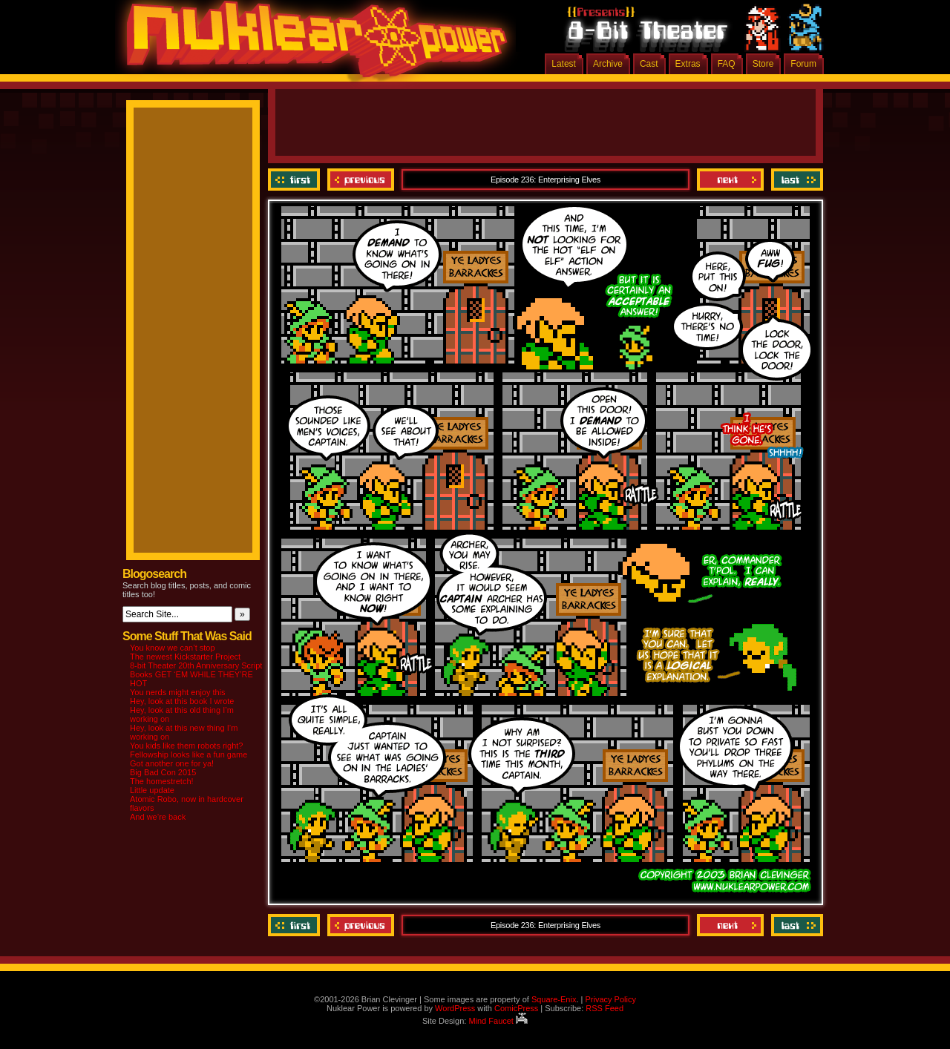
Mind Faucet (498, 1020)
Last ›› (795, 179)
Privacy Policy (610, 999)
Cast (649, 64)
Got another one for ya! (172, 763)
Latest (563, 64)
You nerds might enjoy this (178, 692)
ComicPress (516, 1008)
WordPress (455, 1008)
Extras (688, 64)
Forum (803, 64)
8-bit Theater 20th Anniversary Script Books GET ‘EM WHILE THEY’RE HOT (196, 674)
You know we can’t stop (172, 647)
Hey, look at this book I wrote (182, 701)
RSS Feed (604, 1008)
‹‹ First (296, 179)
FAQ (727, 64)
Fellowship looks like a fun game (188, 754)
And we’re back (158, 816)
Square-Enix (554, 999)
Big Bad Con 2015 (163, 772)
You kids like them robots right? (186, 745)
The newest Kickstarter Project (185, 656)
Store (763, 64)
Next (730, 179)
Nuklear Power (311, 44)
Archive (608, 64)
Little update (152, 790)
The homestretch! (162, 781)
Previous (361, 179)
